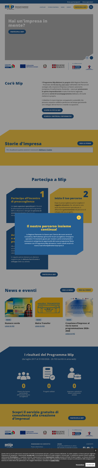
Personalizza (80, 465)
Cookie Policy (55, 460)
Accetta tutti (90, 465)
